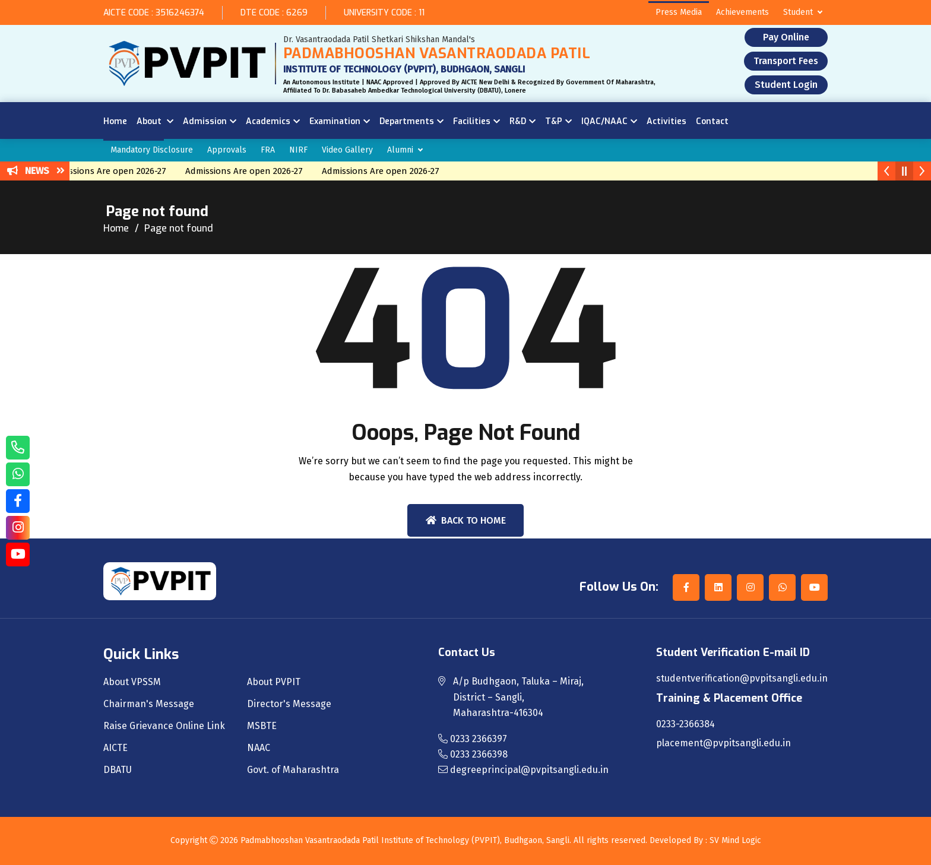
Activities (666, 121)
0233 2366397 (472, 738)
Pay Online (786, 37)
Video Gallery (347, 150)
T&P (553, 121)
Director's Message (289, 704)
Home (115, 121)
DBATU (117, 770)
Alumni (400, 150)
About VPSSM (132, 682)
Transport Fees (785, 60)
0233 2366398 (473, 754)
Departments (406, 121)
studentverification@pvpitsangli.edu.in (742, 678)
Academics (268, 121)
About (150, 121)
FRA (268, 150)
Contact (712, 121)
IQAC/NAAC (604, 121)
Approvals (226, 150)
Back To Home (466, 520)
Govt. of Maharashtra (293, 770)
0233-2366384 (685, 724)
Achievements (742, 12)
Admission (205, 121)
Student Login (786, 84)
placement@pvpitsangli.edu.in (723, 743)
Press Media (679, 12)
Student (798, 12)
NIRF (298, 150)
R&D (517, 121)
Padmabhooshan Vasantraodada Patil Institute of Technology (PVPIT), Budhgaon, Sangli (404, 840)
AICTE (115, 748)
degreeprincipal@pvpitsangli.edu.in (523, 769)
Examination (334, 121)
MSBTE (262, 726)
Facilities (471, 121)
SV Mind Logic (735, 840)
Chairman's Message (148, 704)
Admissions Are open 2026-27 (115, 171)
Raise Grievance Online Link (164, 726)
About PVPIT (273, 682)
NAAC (258, 748)
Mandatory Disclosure (151, 150)
